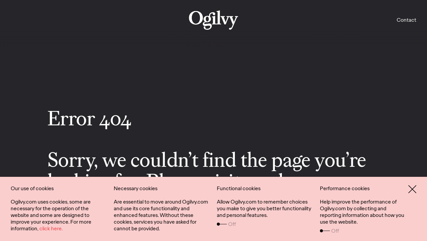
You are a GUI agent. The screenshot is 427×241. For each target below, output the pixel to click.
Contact (406, 19)
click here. (51, 228)
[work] (213, 20)
